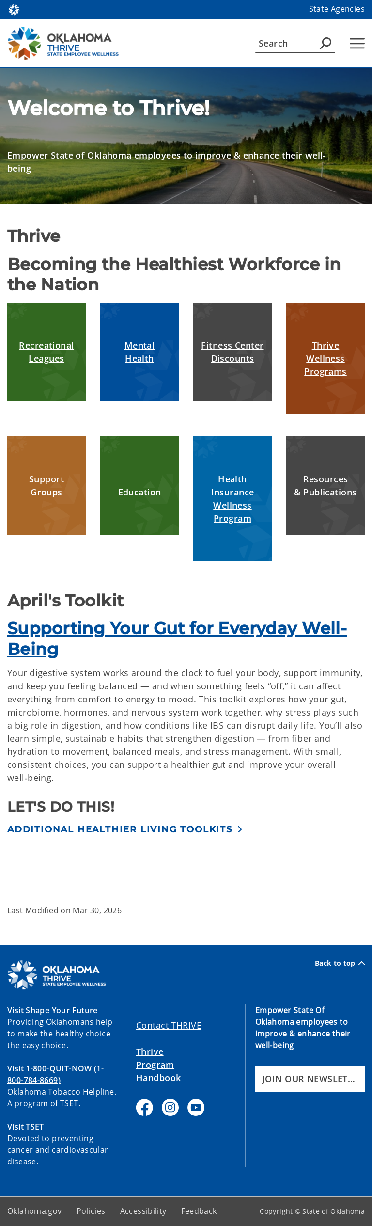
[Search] (295, 43)
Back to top (340, 963)
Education (139, 492)
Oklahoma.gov (34, 1211)
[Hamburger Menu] (357, 43)
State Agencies (337, 8)
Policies (91, 1211)
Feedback (199, 1211)
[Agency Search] (325, 43)
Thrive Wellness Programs (325, 358)
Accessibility (143, 1211)
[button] (125, 829)
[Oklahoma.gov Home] (14, 9)
